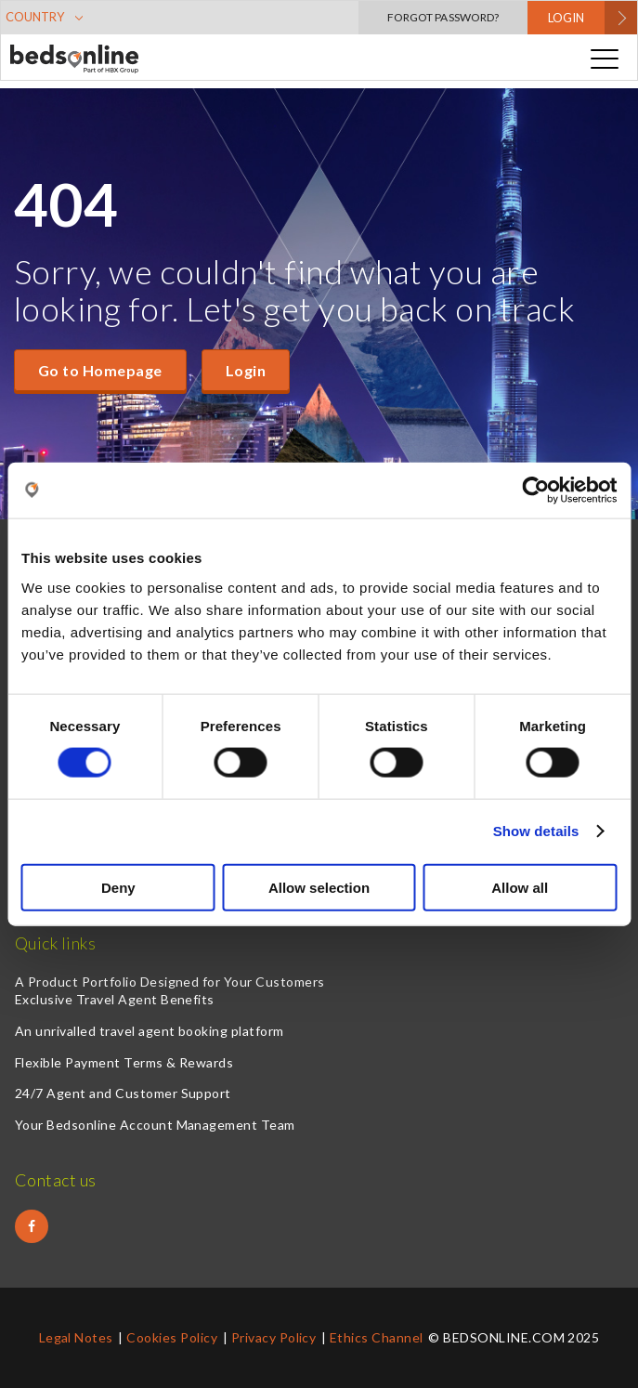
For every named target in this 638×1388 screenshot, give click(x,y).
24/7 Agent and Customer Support (123, 1093)
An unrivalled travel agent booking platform (149, 1031)
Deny (118, 887)
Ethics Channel (376, 1337)
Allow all (519, 887)
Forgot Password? (443, 17)
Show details (536, 831)
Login (246, 370)
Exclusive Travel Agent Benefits (115, 999)
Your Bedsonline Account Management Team (155, 1125)
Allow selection (319, 887)
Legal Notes (76, 1337)
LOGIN (566, 17)
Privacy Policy (274, 1337)
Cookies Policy (171, 1337)
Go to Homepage (100, 370)
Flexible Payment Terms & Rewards (124, 1062)
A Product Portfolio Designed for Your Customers (170, 981)
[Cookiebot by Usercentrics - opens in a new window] (535, 490)
